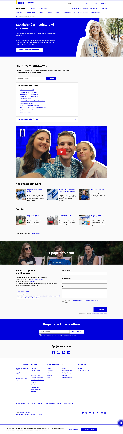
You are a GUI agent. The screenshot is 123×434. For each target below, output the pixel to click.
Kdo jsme (49, 368)
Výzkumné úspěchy (36, 372)
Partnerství (49, 375)
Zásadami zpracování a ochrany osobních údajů (85, 300)
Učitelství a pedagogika (26, 98)
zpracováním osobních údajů (55, 335)
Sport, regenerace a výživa (27, 110)
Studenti (85, 8)
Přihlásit (104, 3)
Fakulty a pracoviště (67, 370)
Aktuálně (82, 364)
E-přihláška (18, 380)
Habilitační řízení (35, 387)
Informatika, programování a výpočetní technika (33, 107)
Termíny (58, 12)
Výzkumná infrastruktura (37, 377)
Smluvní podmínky (103, 313)
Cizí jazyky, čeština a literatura (28, 92)
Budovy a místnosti (67, 377)
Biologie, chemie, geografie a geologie (30, 96)
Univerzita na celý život (21, 378)
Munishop (59, 403)
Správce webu (19, 414)
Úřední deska (50, 370)
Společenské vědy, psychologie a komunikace (32, 101)
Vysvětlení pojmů (22, 294)
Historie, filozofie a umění (27, 90)
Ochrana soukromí (95, 313)
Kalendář (80, 368)
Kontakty (64, 368)
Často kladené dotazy (23, 291)
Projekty (33, 384)
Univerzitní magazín (20, 403)
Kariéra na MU (50, 372)
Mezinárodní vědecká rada (37, 380)
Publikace (33, 382)
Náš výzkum (34, 368)
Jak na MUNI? (20, 12)
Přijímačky (41, 12)
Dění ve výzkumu (35, 370)
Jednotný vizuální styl (68, 403)
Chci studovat (22, 364)
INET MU (34, 403)
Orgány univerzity (66, 372)
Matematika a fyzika (25, 112)
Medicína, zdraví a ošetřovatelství (29, 94)
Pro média (80, 372)
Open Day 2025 (95, 12)
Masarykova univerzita (24, 412)
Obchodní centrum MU (49, 403)
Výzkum (34, 364)
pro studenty (36, 233)
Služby (48, 377)
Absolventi (104, 8)
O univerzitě (53, 364)
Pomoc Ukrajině (76, 8)
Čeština (94, 3)
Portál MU (40, 403)
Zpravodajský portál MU (83, 370)
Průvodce (49, 12)
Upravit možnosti (44, 430)
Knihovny (64, 375)
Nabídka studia (31, 12)
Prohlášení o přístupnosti (30, 414)
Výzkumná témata (35, 375)
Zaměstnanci (94, 8)
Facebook (32, 281)
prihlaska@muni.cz (37, 279)
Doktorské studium (20, 376)
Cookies (40, 414)
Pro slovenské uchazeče (81, 12)
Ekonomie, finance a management (29, 105)
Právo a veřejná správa (26, 103)
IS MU (28, 403)
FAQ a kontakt (67, 12)
